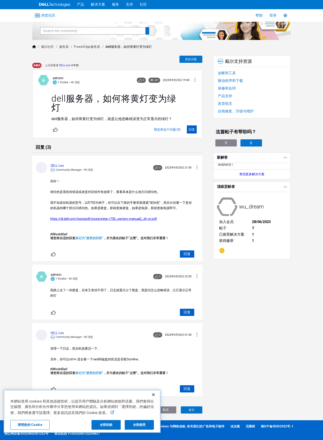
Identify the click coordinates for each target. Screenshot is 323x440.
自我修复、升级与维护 (236, 111)
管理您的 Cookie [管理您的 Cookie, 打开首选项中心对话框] (30, 425)
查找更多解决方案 (251, 174)
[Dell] (34, 46)
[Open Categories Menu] (45, 15)
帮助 (259, 15)
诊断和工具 (227, 73)
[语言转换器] (285, 15)
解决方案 (98, 4)
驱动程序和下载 (230, 81)
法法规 (235, 426)
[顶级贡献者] (252, 187)
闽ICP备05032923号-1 (277, 426)
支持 (129, 4)
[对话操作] (195, 80)
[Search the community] (93, 31)
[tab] (43, 148)
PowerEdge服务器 (87, 46)
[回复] (192, 129)
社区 (143, 4)
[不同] (55, 129)
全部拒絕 (106, 425)
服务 (115, 4)
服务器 (64, 46)
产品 (80, 4)
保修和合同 (227, 88)
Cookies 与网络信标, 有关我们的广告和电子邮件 (190, 426)
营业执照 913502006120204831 (77, 433)
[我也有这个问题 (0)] (167, 129)
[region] (82, 411)
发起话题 (191, 59)
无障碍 (250, 426)
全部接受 (139, 425)
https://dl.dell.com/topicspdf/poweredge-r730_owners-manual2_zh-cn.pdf (103, 219)
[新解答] (252, 157)
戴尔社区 (47, 46)
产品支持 (225, 96)
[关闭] (153, 395)
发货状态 (225, 103)
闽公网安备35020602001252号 (26, 433)
